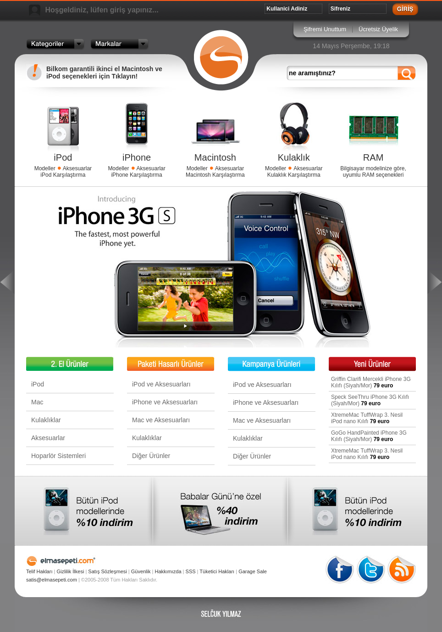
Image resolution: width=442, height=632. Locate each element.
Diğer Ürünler (151, 455)
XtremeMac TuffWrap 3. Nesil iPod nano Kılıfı (367, 418)
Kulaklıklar (46, 420)
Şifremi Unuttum (325, 29)
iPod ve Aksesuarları (161, 384)
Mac (37, 402)
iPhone (136, 157)
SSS (191, 571)
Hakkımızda (168, 571)
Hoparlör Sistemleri (58, 455)
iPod (63, 157)
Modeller (44, 168)
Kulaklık (294, 157)
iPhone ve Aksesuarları (165, 402)
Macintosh (215, 157)
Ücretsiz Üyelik (378, 29)
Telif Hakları (39, 571)
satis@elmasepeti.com (51, 579)
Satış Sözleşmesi (107, 571)
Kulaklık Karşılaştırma (293, 175)
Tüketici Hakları (216, 571)
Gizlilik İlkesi (70, 571)
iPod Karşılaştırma (62, 175)
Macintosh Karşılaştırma (215, 175)
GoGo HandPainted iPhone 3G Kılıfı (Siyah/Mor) (369, 436)
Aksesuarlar (77, 168)
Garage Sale (252, 571)
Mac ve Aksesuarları (161, 420)
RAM (373, 157)
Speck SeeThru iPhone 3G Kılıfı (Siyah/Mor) (370, 400)
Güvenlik (141, 571)
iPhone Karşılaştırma (136, 175)
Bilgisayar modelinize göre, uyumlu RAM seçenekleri (373, 171)
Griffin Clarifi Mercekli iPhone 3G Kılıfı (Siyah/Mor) (371, 382)
